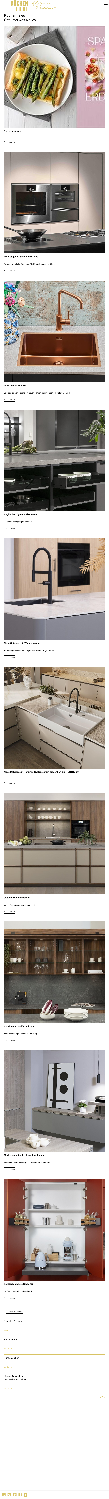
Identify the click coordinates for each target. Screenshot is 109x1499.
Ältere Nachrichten (15, 1312)
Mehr (6, 1330)
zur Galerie (8, 1349)
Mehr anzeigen (9, 142)
